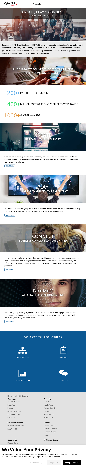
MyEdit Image (49, 414)
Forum (46, 435)
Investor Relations (14, 411)
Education (47, 411)
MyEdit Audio (48, 417)
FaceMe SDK (13, 429)
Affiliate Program (14, 414)
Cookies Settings (36, 463)
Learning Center (50, 432)
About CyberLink (14, 402)
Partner (10, 408)
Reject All (54, 463)
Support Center (49, 425)
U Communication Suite (16, 425)
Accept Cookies (71, 463)
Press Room (12, 405)
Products (36, 4)
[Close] (82, 449)
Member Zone (13, 443)
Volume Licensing (50, 408)
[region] (43, 456)
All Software (48, 402)
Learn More (10, 166)
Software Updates (50, 429)
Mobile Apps (48, 405)
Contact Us (12, 417)
